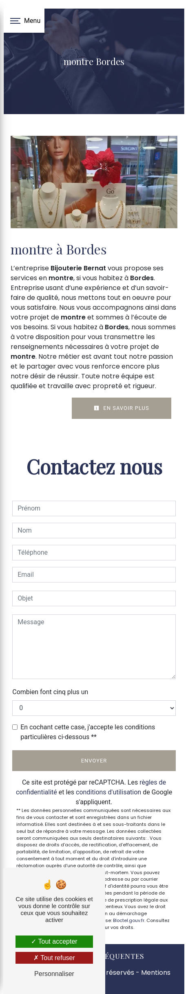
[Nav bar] (24, 20)
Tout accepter (54, 941)
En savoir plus (121, 408)
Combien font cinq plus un (50, 692)
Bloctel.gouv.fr (128, 920)
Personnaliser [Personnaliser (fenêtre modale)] (54, 973)
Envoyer (94, 761)
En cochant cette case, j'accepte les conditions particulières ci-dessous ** (87, 732)
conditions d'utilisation (108, 792)
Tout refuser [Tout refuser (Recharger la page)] (54, 957)
